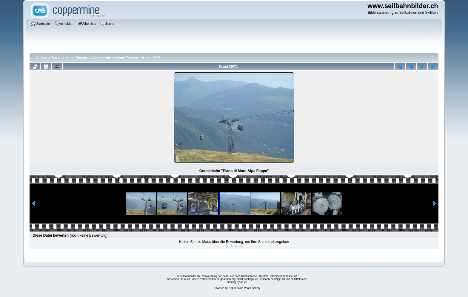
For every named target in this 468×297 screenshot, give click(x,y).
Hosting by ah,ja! (237, 282)
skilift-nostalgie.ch (247, 279)
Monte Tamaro (76, 58)
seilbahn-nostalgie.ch (272, 279)
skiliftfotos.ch (299, 279)
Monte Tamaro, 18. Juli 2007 (137, 58)
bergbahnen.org (225, 279)
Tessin (56, 58)
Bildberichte (101, 58)
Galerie (41, 58)
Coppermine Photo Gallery (244, 288)
